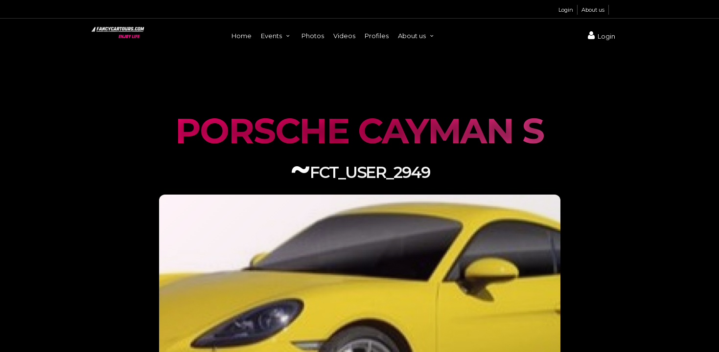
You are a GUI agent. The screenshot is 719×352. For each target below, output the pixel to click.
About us (592, 9)
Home (242, 36)
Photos (313, 36)
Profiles (377, 36)
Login (565, 9)
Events (276, 36)
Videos (344, 36)
